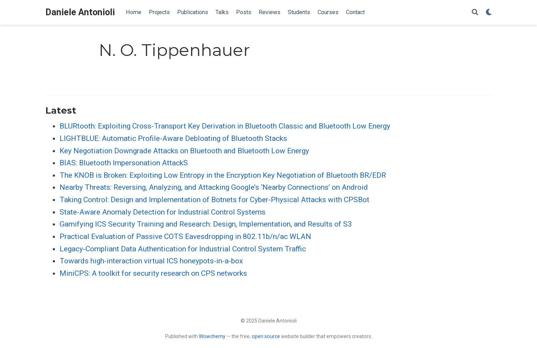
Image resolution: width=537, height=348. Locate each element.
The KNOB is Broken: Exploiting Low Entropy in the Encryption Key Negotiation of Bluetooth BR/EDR (223, 175)
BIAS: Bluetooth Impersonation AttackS (124, 163)
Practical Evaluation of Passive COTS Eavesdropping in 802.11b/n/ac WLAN (185, 236)
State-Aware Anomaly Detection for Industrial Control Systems (162, 212)
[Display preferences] (489, 12)
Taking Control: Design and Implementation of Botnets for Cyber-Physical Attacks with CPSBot (214, 199)
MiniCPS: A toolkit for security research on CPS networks (153, 273)
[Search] (475, 12)
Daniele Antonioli (80, 12)
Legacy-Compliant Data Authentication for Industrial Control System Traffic (183, 249)
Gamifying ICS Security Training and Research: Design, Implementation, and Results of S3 (206, 224)
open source (266, 336)
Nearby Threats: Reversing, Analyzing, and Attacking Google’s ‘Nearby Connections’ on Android (214, 187)
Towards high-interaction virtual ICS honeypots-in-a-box (151, 261)
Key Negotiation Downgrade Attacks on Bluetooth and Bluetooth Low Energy (184, 151)
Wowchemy (212, 336)
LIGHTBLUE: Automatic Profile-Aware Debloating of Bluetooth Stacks (173, 138)
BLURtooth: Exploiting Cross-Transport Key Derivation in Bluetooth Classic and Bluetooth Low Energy (225, 126)
